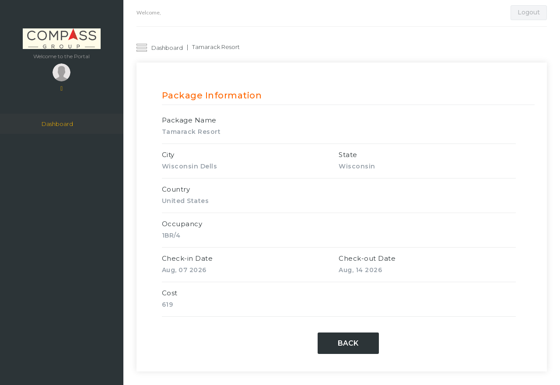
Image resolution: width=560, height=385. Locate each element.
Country (176, 189)
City (168, 154)
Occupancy (182, 224)
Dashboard (57, 124)
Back (348, 344)
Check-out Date (367, 258)
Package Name (189, 120)
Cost (170, 293)
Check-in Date (187, 258)
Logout (529, 12)
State (348, 154)
